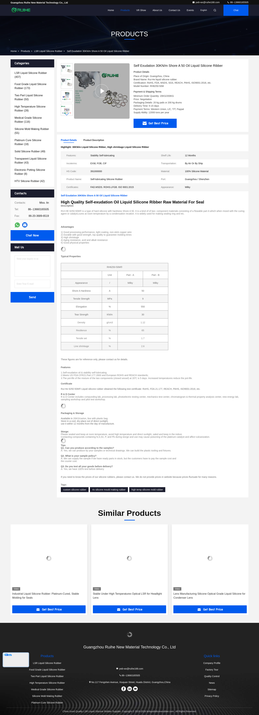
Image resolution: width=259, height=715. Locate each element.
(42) (30, 181)
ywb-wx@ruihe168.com (206, 2)
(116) (28, 119)
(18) (28, 142)
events (190, 10)
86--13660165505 (237, 2)
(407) (31, 75)
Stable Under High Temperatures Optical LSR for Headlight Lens (127, 595)
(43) (30, 160)
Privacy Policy (212, 696)
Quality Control (211, 676)
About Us (157, 10)
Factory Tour (211, 669)
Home (111, 10)
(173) (30, 86)
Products (125, 10)
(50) (29, 97)
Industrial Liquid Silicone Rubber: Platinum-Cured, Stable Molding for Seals (45, 595)
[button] (66, 114)
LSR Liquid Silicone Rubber (48, 51)
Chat (236, 10)
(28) (30, 108)
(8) (30, 171)
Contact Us (174, 10)
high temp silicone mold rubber (147, 489)
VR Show (141, 10)
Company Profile (211, 663)
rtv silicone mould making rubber (109, 489)
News (212, 683)
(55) (32, 131)
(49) (30, 151)
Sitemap (212, 689)
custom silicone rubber (74, 489)
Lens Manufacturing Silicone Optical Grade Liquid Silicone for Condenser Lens (209, 595)
